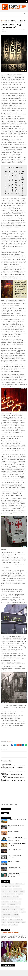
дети (10, 896)
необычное (6, 914)
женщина (21, 896)
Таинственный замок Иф (14, 867)
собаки (4, 925)
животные (5, 899)
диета (15, 896)
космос (13, 907)
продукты (22, 917)
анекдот (5, 891)
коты (18, 907)
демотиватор (17, 894)
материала (9, 747)
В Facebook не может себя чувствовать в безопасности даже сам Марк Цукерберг (15, 844)
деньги (4, 896)
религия (24, 20)
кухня (4, 909)
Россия (11, 889)
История (5, 889)
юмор (10, 930)
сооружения (18, 925)
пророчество (6, 920)
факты (18, 927)
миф (18, 909)
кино (19, 904)
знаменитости (6, 902)
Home (3, 20)
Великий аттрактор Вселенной (16, 855)
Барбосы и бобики (13, 837)
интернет (5, 904)
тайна (4, 927)
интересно (15, 902)
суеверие (4, 22)
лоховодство (11, 909)
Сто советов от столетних (10, 937)
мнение (7, 20)
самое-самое (15, 922)
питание (5, 917)
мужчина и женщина (8, 912)
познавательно (13, 917)
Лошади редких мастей (14, 873)
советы (11, 925)
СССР (17, 889)
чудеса (4, 930)
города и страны (7, 894)
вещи (17, 891)
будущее (11, 891)
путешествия (6, 922)
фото (23, 927)
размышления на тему (15, 20)
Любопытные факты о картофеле (17, 825)
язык (15, 930)
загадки (12, 899)
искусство (13, 904)
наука (17, 912)
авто (22, 889)
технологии (11, 927)
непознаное (14, 914)
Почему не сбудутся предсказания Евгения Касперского (14, 880)
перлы (22, 914)
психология (15, 920)
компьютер (5, 907)
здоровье (19, 899)
